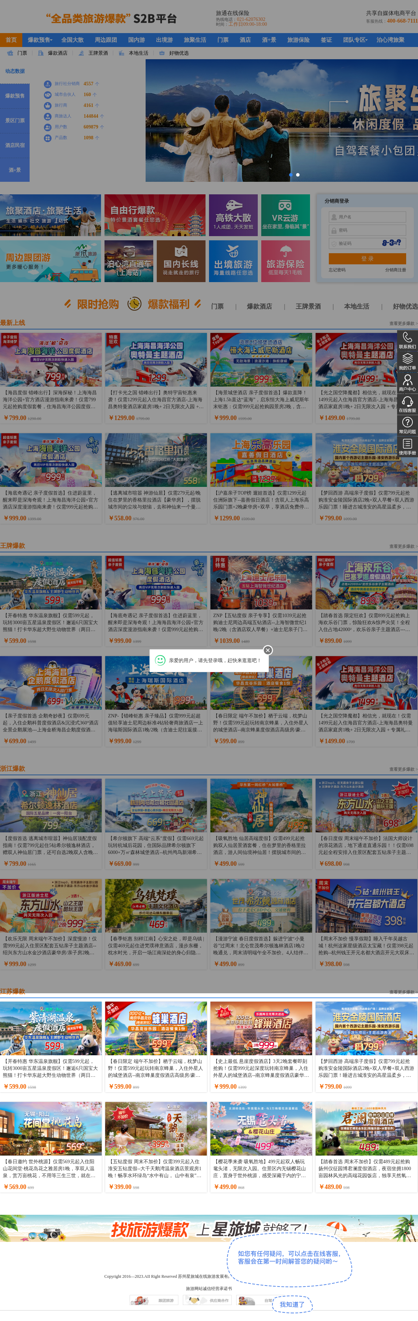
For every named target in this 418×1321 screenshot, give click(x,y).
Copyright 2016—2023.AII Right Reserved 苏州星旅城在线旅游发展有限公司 (172, 1276)
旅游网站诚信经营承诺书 (209, 1288)
